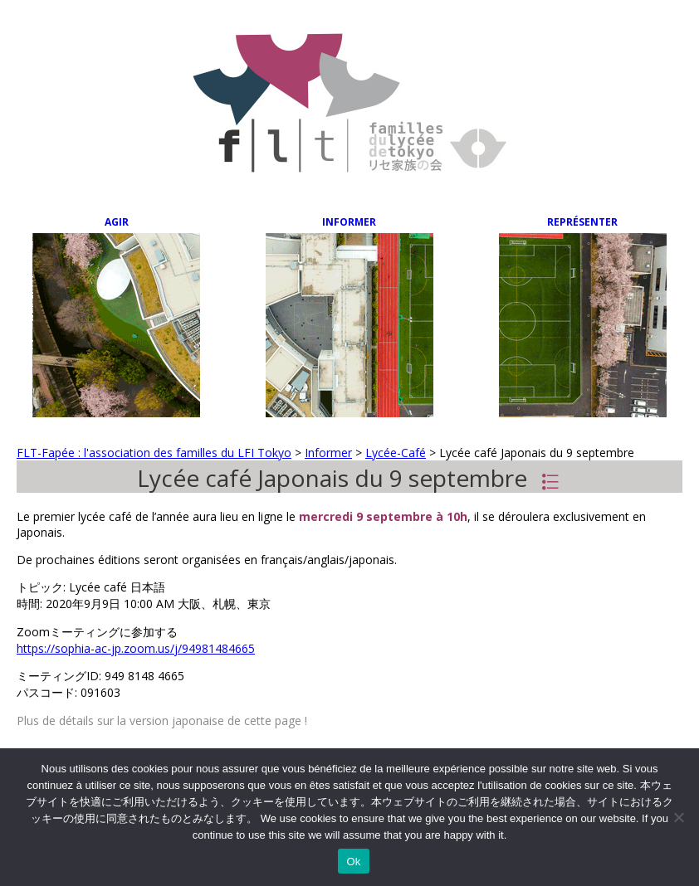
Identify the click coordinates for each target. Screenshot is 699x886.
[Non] (678, 817)
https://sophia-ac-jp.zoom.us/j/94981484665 (136, 648)
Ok (353, 861)
